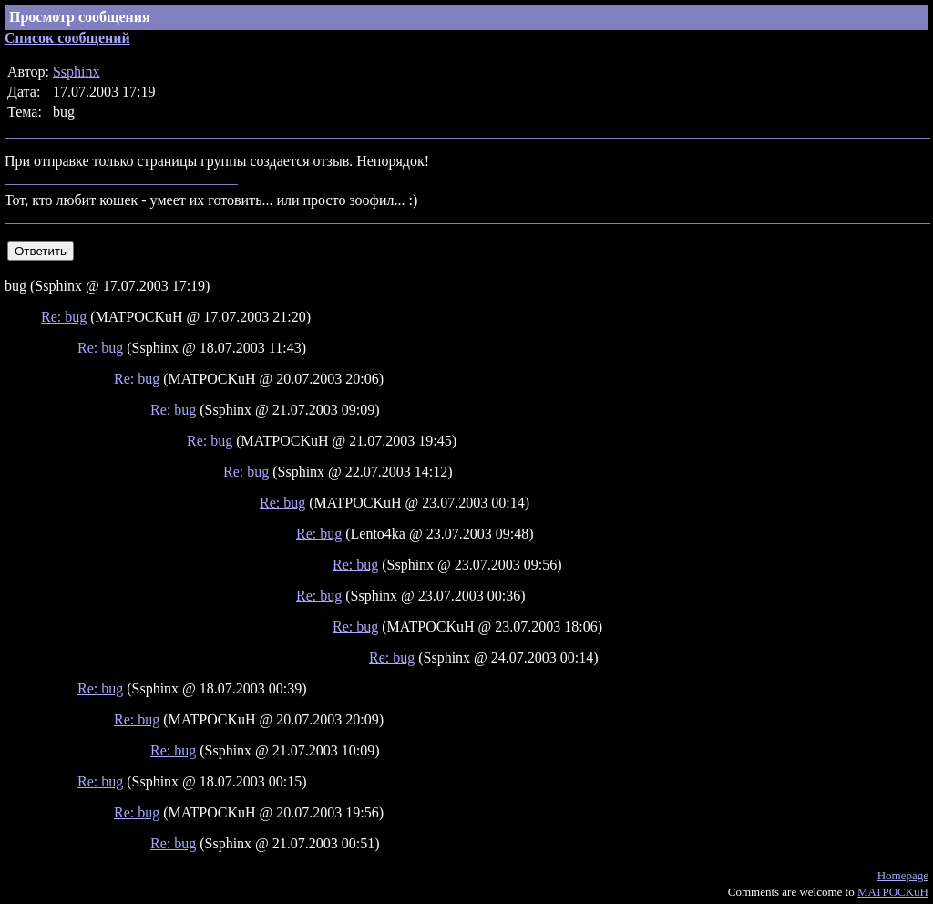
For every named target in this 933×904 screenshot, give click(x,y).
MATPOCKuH (892, 892)
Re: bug (64, 316)
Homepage (902, 875)
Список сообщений (67, 38)
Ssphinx (76, 71)
